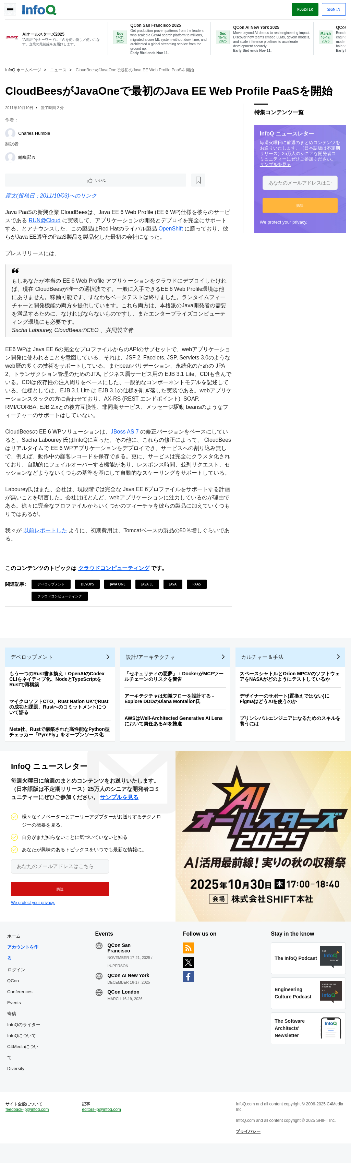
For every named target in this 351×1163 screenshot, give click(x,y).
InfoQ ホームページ (25, 68)
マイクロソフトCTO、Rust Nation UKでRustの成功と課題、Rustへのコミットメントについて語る (60, 718)
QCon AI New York (129, 990)
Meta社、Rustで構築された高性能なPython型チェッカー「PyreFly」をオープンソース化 (61, 743)
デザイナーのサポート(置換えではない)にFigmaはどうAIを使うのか (286, 709)
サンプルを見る (273, 163)
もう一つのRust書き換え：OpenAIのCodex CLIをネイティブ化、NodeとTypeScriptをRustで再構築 (58, 690)
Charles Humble (36, 131)
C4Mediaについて (24, 1067)
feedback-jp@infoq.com (28, 1127)
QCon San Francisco (120, 962)
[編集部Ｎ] (12, 156)
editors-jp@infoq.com (102, 1127)
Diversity (17, 1083)
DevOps (89, 592)
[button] (298, 204)
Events (16, 1017)
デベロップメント (52, 592)
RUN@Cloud (52, 220)
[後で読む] (49, 179)
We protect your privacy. (282, 220)
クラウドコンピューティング (115, 576)
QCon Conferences (21, 1001)
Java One (119, 592)
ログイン (18, 984)
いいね (26, 179)
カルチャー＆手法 (264, 668)
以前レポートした (47, 539)
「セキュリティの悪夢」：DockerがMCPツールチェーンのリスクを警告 (175, 687)
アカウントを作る (24, 967)
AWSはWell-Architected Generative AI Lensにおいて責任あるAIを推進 (175, 732)
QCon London (124, 1006)
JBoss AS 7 (126, 432)
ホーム (15, 950)
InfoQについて (23, 1050)
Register (303, 7)
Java (174, 592)
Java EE (149, 592)
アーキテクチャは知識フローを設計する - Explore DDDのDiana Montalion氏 (171, 709)
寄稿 (13, 1028)
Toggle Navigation (13, 8)
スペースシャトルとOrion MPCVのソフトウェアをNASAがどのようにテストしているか (291, 687)
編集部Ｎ (29, 155)
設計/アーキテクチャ (152, 668)
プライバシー (247, 1149)
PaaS (198, 592)
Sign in (332, 7)
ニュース (60, 68)
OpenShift (178, 229)
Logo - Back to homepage (41, 7)
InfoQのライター (25, 1039)
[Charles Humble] (12, 132)
